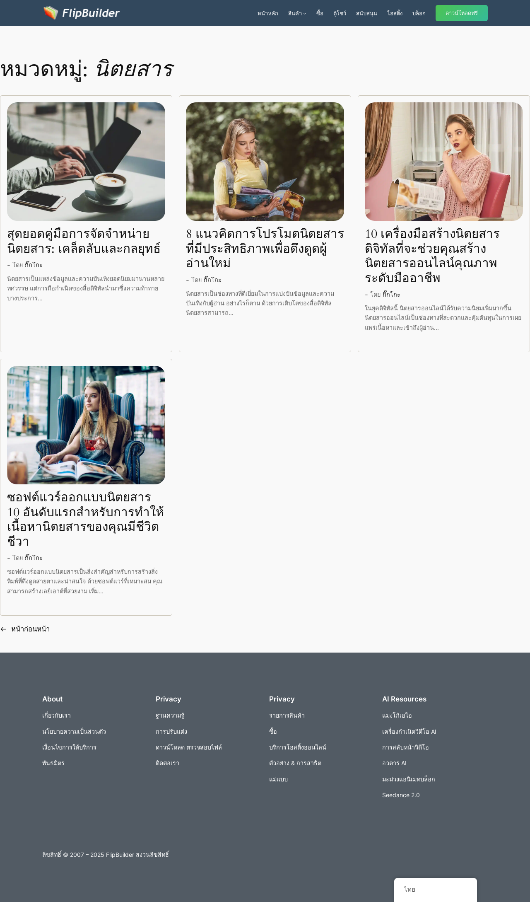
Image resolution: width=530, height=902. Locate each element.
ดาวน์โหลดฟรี (462, 13)
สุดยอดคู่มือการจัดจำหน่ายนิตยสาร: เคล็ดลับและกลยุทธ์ (84, 241)
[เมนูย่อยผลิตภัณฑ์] (304, 13)
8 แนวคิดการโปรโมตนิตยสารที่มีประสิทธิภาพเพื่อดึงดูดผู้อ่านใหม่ (265, 249)
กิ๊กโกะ (34, 264)
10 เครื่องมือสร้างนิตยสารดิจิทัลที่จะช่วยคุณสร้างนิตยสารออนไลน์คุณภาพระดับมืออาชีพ (432, 256)
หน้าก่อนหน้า (25, 629)
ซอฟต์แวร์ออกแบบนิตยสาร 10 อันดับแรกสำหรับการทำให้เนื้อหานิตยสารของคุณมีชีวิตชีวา (85, 520)
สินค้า (295, 13)
